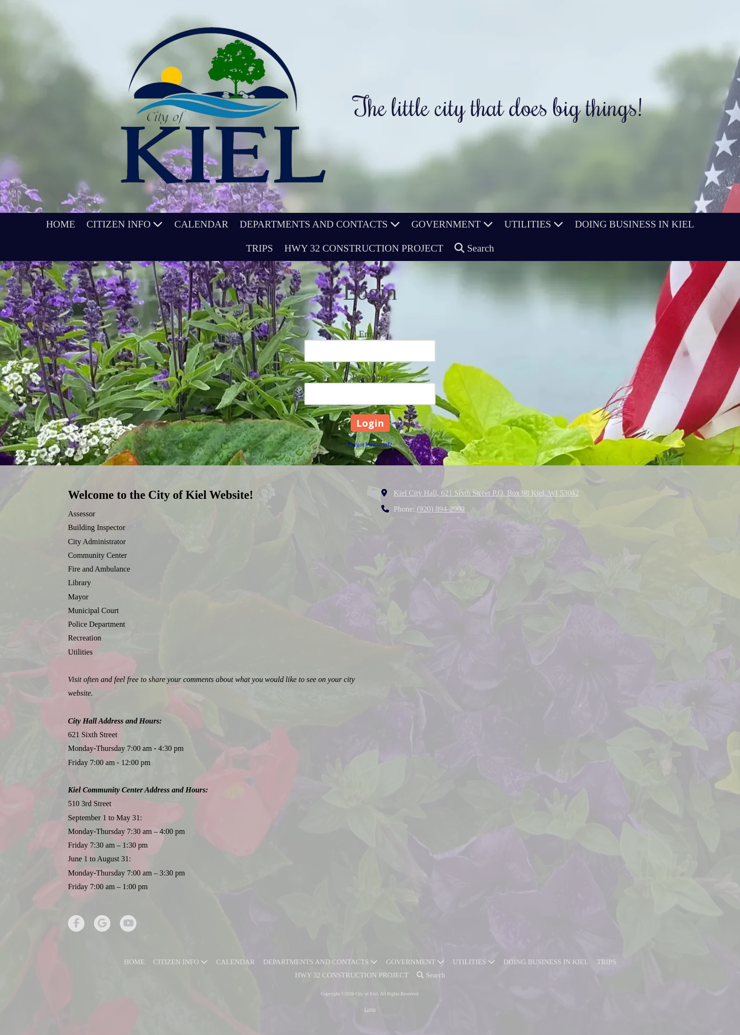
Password (370, 377)
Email (370, 334)
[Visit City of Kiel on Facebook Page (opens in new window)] (76, 923)
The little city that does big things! (497, 106)
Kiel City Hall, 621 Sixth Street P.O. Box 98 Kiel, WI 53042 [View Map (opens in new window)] (486, 493)
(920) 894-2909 (441, 509)
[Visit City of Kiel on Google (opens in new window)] (102, 923)
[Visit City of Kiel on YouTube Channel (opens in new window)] (128, 923)
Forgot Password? (370, 444)
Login (370, 1009)
